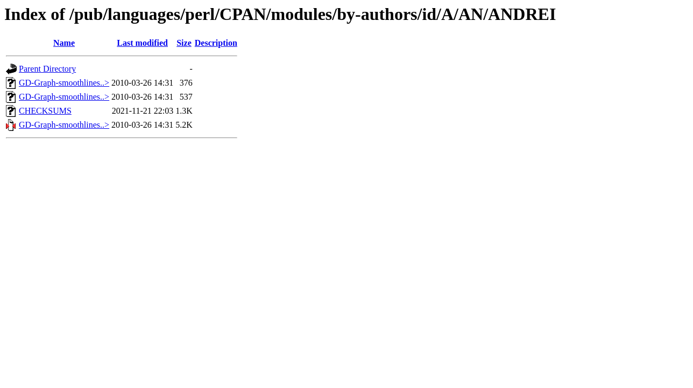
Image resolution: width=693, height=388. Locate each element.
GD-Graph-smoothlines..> (64, 82)
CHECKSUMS (45, 110)
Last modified (142, 42)
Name (64, 42)
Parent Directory (47, 68)
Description (216, 42)
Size (184, 42)
